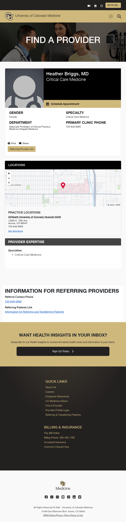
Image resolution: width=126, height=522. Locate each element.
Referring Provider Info (21, 149)
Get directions (15, 231)
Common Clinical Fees (56, 446)
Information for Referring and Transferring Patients (34, 311)
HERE (117, 205)
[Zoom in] (9, 173)
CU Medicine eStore (56, 401)
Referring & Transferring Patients (63, 414)
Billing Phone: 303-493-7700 (59, 437)
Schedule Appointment (62, 104)
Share (24, 143)
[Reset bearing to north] (9, 183)
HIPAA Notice (49, 515)
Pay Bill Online (52, 433)
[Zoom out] (9, 178)
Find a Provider (53, 405)
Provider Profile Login (57, 410)
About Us (50, 387)
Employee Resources (57, 396)
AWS (112, 205)
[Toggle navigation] (110, 16)
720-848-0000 (13, 301)
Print (12, 143)
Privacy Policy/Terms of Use (69, 515)
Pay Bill (113, 5)
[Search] (119, 16)
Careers (49, 391)
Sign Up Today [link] (63, 351)
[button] (63, 185)
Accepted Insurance (55, 442)
